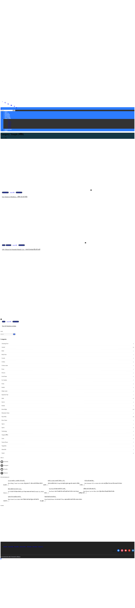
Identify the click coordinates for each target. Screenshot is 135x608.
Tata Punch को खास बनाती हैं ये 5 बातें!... (57, 488)
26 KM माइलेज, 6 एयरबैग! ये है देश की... (16, 480)
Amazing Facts (5, 192)
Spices (3, 424)
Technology (4, 431)
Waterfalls (4, 449)
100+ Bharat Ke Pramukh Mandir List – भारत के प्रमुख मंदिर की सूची (21, 249)
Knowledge (8, 245)
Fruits (3, 383)
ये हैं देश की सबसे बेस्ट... (89, 480)
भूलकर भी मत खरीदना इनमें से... (14, 496)
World (3, 453)
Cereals (3, 358)
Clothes (3, 361)
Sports (3, 427)
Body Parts (4, 354)
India (4, 245)
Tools (3, 438)
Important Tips (5, 394)
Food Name (4, 376)
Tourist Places (19, 192)
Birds (3, 351)
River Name (4, 420)
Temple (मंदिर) (12, 192)
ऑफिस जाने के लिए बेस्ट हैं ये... (89, 488)
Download (35, 546)
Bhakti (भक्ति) (8, 118)
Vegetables (4, 445)
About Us (5, 546)
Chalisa (9, 121)
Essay (6, 130)
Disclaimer (29, 546)
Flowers (3, 372)
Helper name (4, 391)
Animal (3, 347)
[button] (1, 109)
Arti (8, 119)
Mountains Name (5, 413)
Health (3, 387)
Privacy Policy (23, 546)
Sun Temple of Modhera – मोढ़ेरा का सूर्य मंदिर (14, 197)
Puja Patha (4, 416)
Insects (3, 402)
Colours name (5, 365)
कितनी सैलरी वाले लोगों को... (50, 496)
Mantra (9, 123)
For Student (7, 116)
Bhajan (9, 125)
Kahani (9, 127)
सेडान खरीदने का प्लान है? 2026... (15, 489)
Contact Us (40, 546)
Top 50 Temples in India (9, 326)
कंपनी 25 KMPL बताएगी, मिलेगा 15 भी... (56, 480)
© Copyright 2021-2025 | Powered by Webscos (10, 556)
